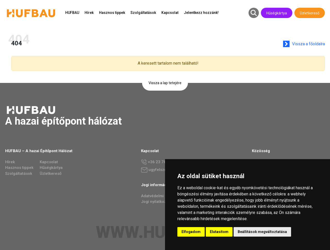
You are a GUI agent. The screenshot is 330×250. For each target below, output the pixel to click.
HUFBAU (72, 13)
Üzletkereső (309, 13)
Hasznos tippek (112, 13)
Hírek (89, 13)
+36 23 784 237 (158, 162)
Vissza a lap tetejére (165, 83)
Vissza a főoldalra (309, 43)
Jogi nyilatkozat (155, 201)
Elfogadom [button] (191, 232)
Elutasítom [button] (219, 232)
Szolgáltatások (143, 13)
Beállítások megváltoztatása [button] (262, 232)
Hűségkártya (276, 13)
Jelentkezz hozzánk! (201, 13)
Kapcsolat (169, 13)
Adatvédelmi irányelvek (162, 196)
